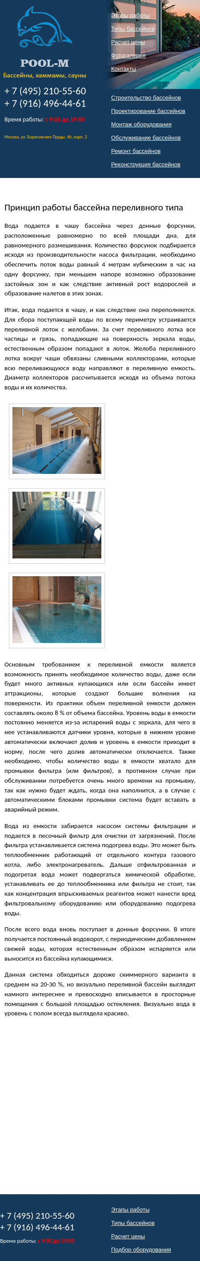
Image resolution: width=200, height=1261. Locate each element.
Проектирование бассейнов (148, 111)
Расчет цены (128, 42)
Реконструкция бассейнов (145, 164)
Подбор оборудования (141, 1249)
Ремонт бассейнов (135, 151)
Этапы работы (130, 15)
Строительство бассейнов (146, 97)
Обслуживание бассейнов (146, 137)
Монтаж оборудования (141, 124)
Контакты (123, 68)
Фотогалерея (128, 55)
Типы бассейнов (133, 28)
